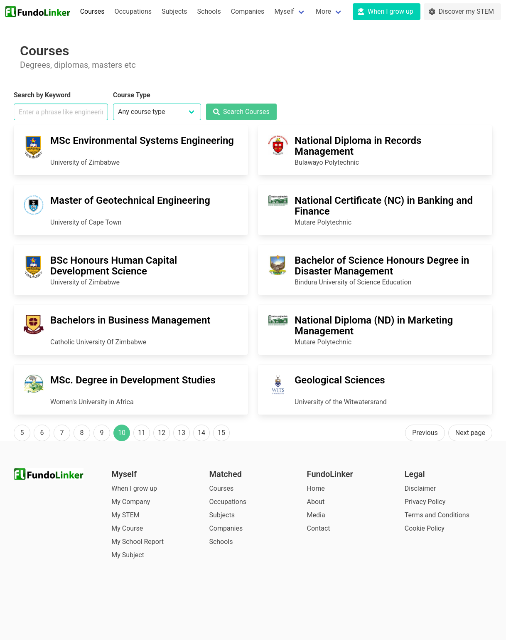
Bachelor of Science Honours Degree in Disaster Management (382, 266)
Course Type (131, 95)
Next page (470, 433)
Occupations (133, 11)
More (323, 11)
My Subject (127, 555)
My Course (127, 528)
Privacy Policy (425, 502)
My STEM (125, 515)
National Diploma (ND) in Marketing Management (374, 325)
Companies (248, 11)
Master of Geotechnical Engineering (130, 200)
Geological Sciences (340, 380)
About (316, 502)
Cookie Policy (425, 528)
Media (316, 515)
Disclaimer (420, 488)
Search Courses (241, 112)
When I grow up (134, 488)
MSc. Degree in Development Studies (133, 380)
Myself (284, 11)
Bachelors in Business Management (130, 320)
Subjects (174, 11)
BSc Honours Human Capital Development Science (113, 266)
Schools (209, 11)
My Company (130, 502)
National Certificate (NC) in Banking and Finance (384, 206)
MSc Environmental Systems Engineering (142, 140)
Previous (425, 433)
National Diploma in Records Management (358, 146)
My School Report (137, 542)
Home (316, 488)
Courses (92, 11)
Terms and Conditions (437, 515)
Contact (318, 528)
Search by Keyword (42, 95)
